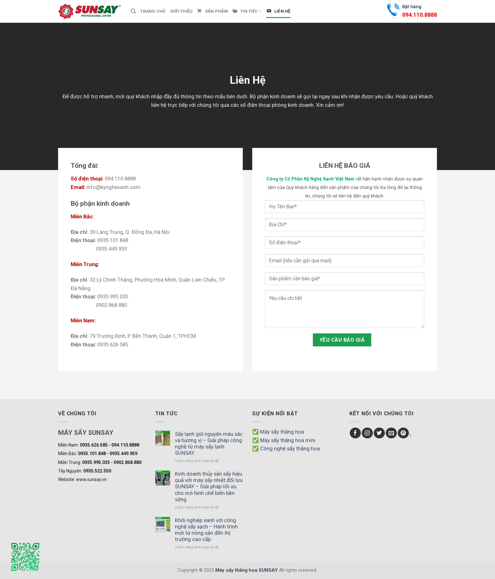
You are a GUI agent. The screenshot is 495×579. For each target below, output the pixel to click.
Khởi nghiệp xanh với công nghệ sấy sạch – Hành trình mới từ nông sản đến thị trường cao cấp (206, 529)
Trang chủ (152, 11)
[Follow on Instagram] (367, 433)
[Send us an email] (391, 433)
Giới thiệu (181, 11)
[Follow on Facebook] (355, 433)
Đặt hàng (419, 12)
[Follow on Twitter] (379, 433)
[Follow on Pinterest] (403, 433)
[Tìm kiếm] (133, 11)
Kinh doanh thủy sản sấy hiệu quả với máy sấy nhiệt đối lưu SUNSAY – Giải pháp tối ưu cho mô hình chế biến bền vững (209, 487)
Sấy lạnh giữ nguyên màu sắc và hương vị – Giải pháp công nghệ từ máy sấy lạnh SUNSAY (209, 443)
